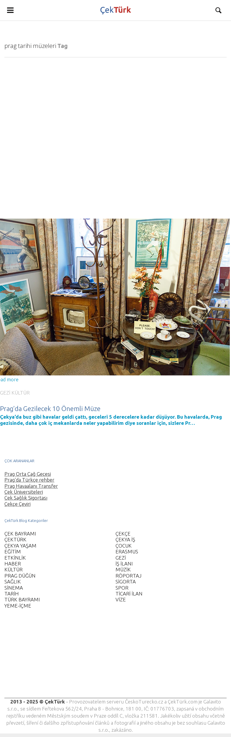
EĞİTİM (12, 551)
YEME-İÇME (17, 605)
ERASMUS (127, 551)
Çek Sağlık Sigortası (25, 497)
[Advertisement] (112, 657)
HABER (12, 563)
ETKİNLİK (15, 557)
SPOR (122, 587)
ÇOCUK (124, 545)
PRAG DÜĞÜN (20, 575)
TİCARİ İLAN (129, 593)
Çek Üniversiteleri (23, 492)
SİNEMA (13, 587)
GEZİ (5, 392)
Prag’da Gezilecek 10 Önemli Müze (50, 408)
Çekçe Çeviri (17, 504)
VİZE (121, 599)
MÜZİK (123, 569)
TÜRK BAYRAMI (22, 599)
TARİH (11, 593)
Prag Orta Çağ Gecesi (27, 474)
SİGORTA (126, 581)
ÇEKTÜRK (15, 539)
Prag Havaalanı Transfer (31, 486)
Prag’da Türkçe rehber (29, 480)
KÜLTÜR (20, 392)
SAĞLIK (12, 581)
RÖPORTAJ (128, 575)
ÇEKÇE (123, 533)
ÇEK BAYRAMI (20, 533)
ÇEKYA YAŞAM (20, 545)
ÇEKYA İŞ (125, 539)
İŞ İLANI (124, 563)
